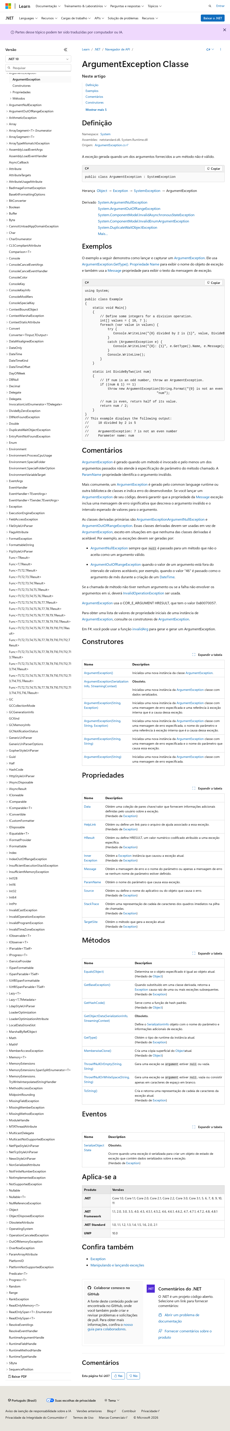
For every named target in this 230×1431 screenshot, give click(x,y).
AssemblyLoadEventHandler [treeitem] (28, 156)
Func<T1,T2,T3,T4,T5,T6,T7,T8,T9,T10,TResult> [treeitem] (40, 621)
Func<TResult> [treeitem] (19, 557)
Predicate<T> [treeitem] (18, 1273)
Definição (92, 85)
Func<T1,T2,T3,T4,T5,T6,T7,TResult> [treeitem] (33, 602)
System (105, 134)
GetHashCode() (94, 1002)
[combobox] (38, 59)
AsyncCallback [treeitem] (19, 162)
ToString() (90, 1091)
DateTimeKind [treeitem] (18, 360)
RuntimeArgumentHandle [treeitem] (26, 1337)
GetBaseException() (97, 985)
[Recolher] (65, 50)
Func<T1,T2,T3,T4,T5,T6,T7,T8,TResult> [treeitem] (35, 609)
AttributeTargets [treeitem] (20, 175)
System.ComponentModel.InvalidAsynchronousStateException (146, 214)
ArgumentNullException (186, 519)
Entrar (220, 6)
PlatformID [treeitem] (16, 1261)
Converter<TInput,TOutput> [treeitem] (28, 335)
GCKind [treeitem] (14, 718)
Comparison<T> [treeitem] (20, 252)
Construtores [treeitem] (22, 85)
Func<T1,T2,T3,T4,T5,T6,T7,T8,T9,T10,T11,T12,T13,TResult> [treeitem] (40, 654)
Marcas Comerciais (112, 1417)
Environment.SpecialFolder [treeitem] (27, 462)
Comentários (94, 96)
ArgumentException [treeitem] (26, 79)
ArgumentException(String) (102, 757)
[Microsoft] (8, 6)
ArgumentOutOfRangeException (107, 525)
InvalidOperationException (143, 593)
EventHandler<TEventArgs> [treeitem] (28, 493)
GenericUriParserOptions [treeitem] (26, 744)
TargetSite (90, 922)
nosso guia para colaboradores (110, 1326)
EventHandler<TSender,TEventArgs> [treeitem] (34, 500)
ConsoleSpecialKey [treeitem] (22, 303)
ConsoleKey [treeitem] (17, 284)
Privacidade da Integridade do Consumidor (34, 1417)
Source (89, 890)
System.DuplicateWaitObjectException (127, 227)
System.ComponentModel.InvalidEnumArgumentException (143, 221)
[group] (153, 363)
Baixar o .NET (212, 18)
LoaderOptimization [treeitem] (22, 1012)
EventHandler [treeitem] (18, 487)
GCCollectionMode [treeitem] (22, 705)
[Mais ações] (221, 49)
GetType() (90, 1037)
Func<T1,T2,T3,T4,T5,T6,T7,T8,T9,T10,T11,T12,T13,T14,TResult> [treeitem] (40, 666)
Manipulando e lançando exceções (117, 1265)
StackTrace (91, 904)
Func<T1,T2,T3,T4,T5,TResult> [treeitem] (29, 589)
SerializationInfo (158, 1024)
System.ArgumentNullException (122, 202)
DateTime (167, 576)
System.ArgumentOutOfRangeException (129, 208)
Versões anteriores (89, 1411)
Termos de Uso (83, 1417)
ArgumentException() (98, 673)
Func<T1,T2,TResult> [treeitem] (23, 570)
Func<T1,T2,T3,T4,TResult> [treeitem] (27, 583)
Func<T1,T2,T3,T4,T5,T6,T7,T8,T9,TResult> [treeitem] (37, 615)
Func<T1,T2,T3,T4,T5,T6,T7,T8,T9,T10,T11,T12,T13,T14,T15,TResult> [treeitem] (40, 678)
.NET (97, 49)
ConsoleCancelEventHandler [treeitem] (28, 271)
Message (114, 270)
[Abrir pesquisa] (210, 6)
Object (102, 190)
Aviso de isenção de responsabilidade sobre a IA (38, 1411)
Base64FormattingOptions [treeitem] (27, 194)
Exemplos (92, 91)
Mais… (103, 233)
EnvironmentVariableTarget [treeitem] (27, 474)
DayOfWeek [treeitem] (17, 373)
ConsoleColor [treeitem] (18, 277)
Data (87, 806)
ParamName (91, 474)
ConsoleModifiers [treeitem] (21, 296)
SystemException (147, 190)
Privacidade (149, 1411)
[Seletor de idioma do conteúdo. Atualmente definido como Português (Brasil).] (22, 1400)
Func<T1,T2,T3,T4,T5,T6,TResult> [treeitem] (31, 596)
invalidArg (140, 628)
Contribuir (129, 1411)
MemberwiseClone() (97, 1050)
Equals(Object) (94, 971)
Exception (120, 190)
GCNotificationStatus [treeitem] (23, 731)
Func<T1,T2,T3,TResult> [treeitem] (25, 577)
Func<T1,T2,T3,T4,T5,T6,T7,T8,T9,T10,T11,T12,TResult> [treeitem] (39, 643)
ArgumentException (189, 257)
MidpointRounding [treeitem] (22, 1094)
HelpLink (90, 824)
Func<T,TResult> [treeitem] (20, 564)
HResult (89, 837)
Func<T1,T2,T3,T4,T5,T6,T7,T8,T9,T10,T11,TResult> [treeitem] (39, 631)
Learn (86, 49)
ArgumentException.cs (110, 145)
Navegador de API (117, 49)
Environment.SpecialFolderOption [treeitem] (32, 468)
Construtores (95, 102)
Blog (110, 1411)
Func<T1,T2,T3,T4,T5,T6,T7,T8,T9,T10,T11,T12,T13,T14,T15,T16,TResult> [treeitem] (40, 690)
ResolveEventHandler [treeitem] (23, 1331)
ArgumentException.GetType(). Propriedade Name (120, 264)
